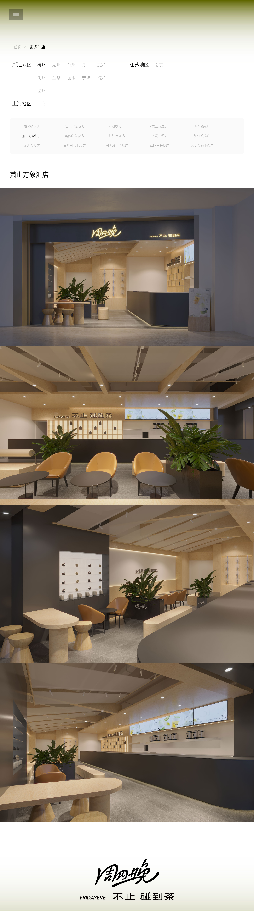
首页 (18, 47)
